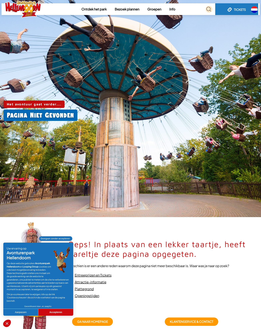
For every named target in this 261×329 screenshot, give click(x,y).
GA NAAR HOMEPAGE (92, 321)
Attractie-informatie (90, 282)
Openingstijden (87, 295)
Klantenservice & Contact (191, 321)
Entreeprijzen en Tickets (93, 275)
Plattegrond (84, 289)
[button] (94, 9)
